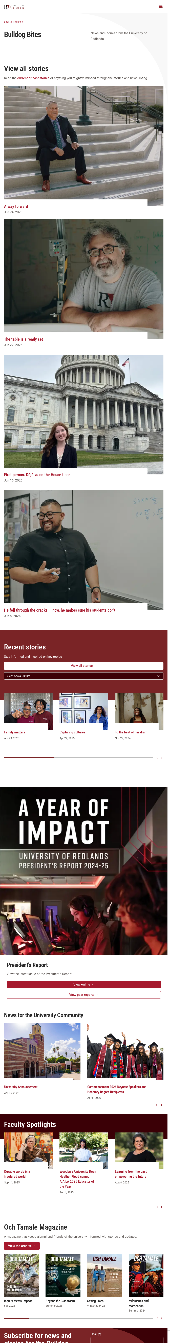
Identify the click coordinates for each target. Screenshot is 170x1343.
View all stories (84, 666)
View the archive (22, 1246)
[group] (28, 720)
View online (83, 984)
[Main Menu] (160, 6)
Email (94, 1334)
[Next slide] (161, 757)
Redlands (15, 21)
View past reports (83, 995)
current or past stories (33, 78)
